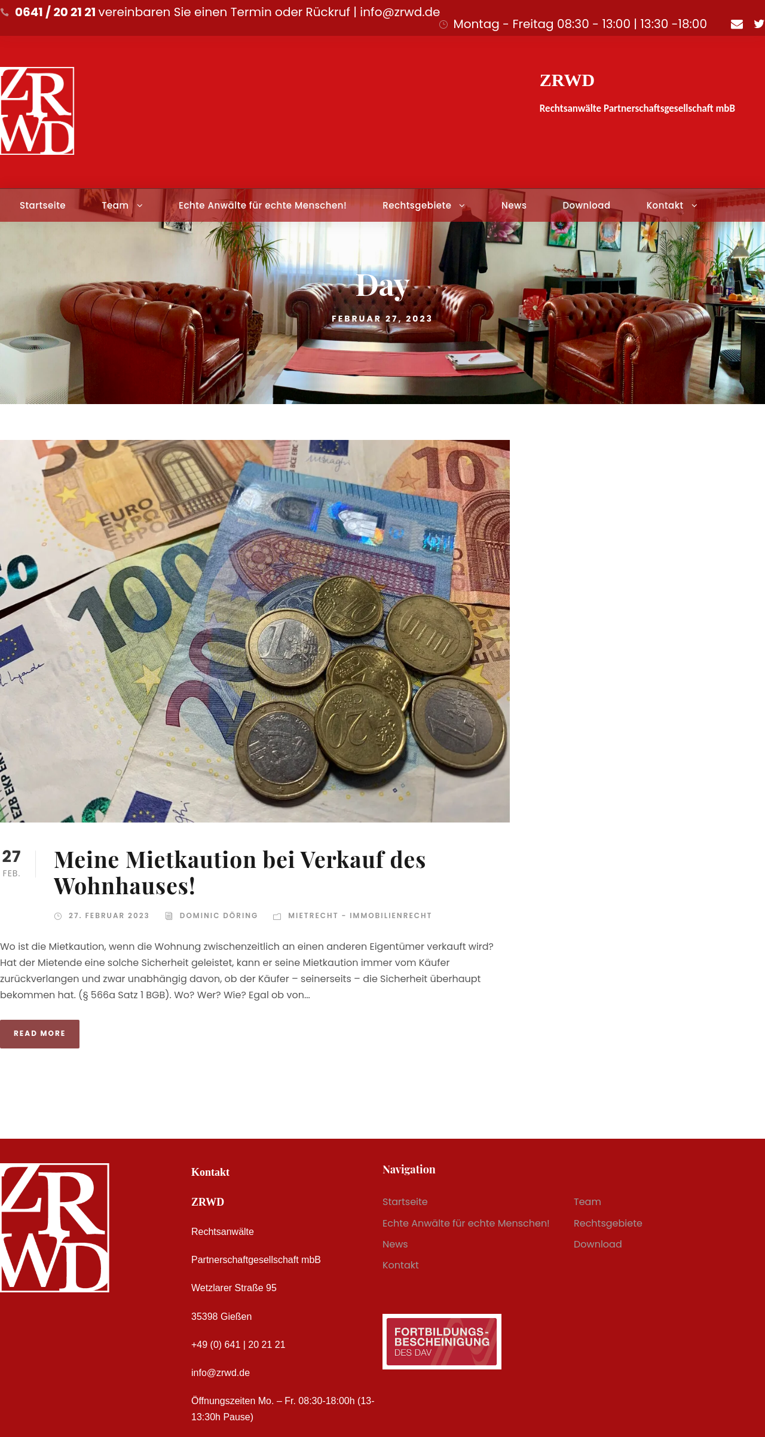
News (514, 205)
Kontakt (665, 205)
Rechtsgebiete (416, 205)
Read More (40, 1033)
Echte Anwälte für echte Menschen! (263, 205)
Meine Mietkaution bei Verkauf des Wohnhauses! (240, 872)
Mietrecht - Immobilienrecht (360, 915)
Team (115, 205)
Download (586, 205)
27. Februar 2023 (109, 915)
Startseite (43, 205)
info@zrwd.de (220, 1373)
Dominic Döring (219, 915)
